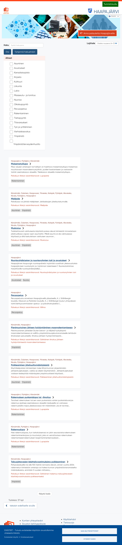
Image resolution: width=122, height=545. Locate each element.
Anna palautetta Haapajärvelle (99, 33)
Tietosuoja (68, 522)
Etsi (7, 52)
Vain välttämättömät (89, 531)
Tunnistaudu (110, 4)
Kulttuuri (16, 82)
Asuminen (17, 63)
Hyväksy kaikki (90, 539)
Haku (6, 45)
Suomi (112, 16)
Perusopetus (18, 109)
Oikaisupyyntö (19, 104)
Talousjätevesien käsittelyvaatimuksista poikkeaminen (38, 461)
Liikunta (16, 86)
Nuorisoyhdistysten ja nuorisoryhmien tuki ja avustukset (39, 260)
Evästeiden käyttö (11, 537)
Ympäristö (17, 136)
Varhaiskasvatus (20, 131)
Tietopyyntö (18, 118)
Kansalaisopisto (20, 73)
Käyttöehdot (69, 519)
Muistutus (16, 228)
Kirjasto (15, 77)
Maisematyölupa (19, 163)
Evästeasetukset (27, 537)
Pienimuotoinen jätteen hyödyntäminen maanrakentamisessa (42, 327)
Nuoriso (16, 100)
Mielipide (15, 198)
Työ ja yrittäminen (21, 127)
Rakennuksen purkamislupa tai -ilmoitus (31, 397)
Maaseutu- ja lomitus (23, 95)
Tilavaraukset (18, 122)
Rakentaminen (19, 113)
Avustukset (17, 68)
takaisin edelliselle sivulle (22, 505)
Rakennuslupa (18, 429)
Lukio (14, 91)
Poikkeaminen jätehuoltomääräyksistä (30, 365)
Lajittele (91, 43)
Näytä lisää (44, 493)
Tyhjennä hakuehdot (25, 52)
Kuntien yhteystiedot (32, 520)
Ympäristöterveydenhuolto (25, 142)
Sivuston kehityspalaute (34, 523)
